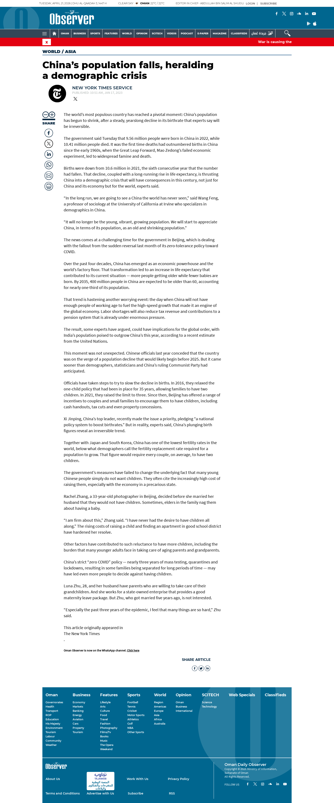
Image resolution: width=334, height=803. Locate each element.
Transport (52, 710)
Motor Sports (135, 715)
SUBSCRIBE (268, 3)
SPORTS (95, 33)
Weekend (106, 749)
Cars (75, 723)
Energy (77, 715)
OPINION (141, 33)
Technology (209, 706)
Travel (104, 719)
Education (52, 719)
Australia (159, 723)
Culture (105, 710)
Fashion (105, 723)
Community (53, 740)
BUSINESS (79, 33)
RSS (172, 793)
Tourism (51, 732)
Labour (50, 736)
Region (158, 702)
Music (104, 740)
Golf (129, 723)
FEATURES (111, 33)
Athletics (133, 719)
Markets (78, 706)
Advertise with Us (100, 793)
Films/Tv (105, 732)
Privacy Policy (178, 779)
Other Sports (135, 732)
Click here (133, 650)
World (51, 51)
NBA (130, 727)
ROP (49, 715)
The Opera (106, 745)
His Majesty (53, 723)
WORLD (127, 33)
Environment (54, 727)
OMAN (65, 33)
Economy (79, 702)
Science (207, 702)
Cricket (132, 710)
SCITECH (157, 33)
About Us (53, 779)
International (184, 710)
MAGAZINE (219, 33)
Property (78, 727)
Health (50, 706)
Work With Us (137, 779)
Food (103, 715)
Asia (156, 715)
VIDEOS (171, 33)
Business (181, 706)
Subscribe (135, 793)
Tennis (131, 706)
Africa (158, 719)
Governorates (54, 702)
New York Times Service (102, 87)
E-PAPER (202, 33)
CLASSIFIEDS (239, 33)
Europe (158, 710)
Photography (108, 727)
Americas (160, 706)
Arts (102, 706)
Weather (51, 745)
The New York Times (82, 633)
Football (132, 702)
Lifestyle (105, 702)
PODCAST (187, 33)
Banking (78, 710)
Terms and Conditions (63, 793)
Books (104, 736)
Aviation (78, 719)
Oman (180, 702)
